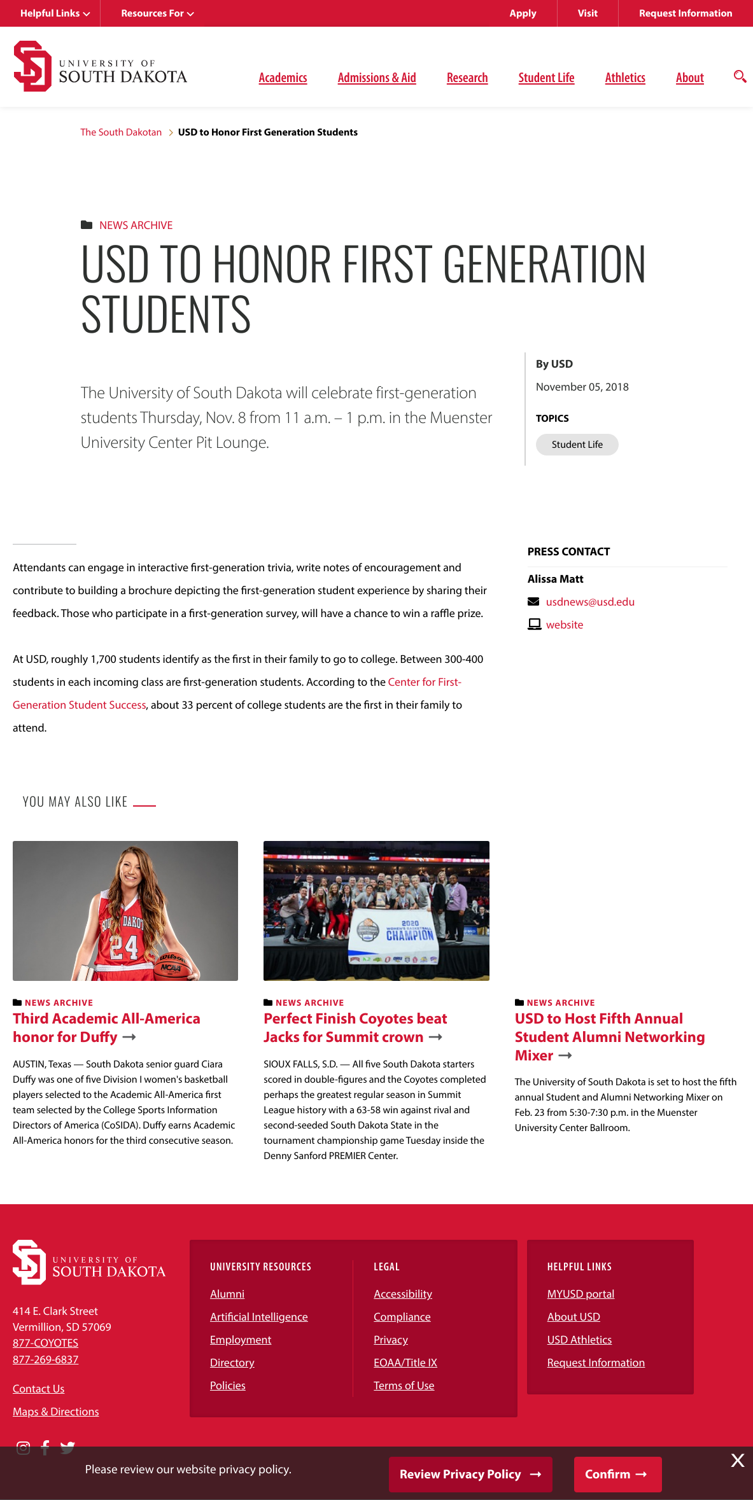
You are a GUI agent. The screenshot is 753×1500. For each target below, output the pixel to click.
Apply (523, 13)
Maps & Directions (56, 1411)
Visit (588, 13)
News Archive (135, 225)
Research (467, 77)
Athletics (625, 77)
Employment (241, 1339)
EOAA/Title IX (405, 1362)
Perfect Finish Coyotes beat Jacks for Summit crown (355, 1028)
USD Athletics (579, 1339)
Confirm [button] (607, 1474)
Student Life (547, 77)
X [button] (737, 1460)
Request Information (686, 13)
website (565, 624)
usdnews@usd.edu (590, 601)
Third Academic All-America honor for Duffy (107, 1028)
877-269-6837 (45, 1359)
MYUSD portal (581, 1293)
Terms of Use (404, 1385)
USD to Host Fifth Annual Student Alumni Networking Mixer (610, 1037)
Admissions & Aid (377, 77)
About (690, 77)
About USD (573, 1316)
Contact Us (38, 1388)
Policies (228, 1385)
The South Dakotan (121, 132)
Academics (283, 77)
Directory (232, 1362)
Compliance (402, 1316)
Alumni (227, 1293)
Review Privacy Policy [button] (460, 1474)
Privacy (391, 1339)
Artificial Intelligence (259, 1316)
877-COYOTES (45, 1342)
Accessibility (403, 1293)
